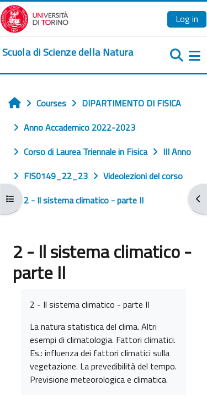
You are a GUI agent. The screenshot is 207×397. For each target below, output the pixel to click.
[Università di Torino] (34, 17)
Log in (187, 18)
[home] (68, 52)
